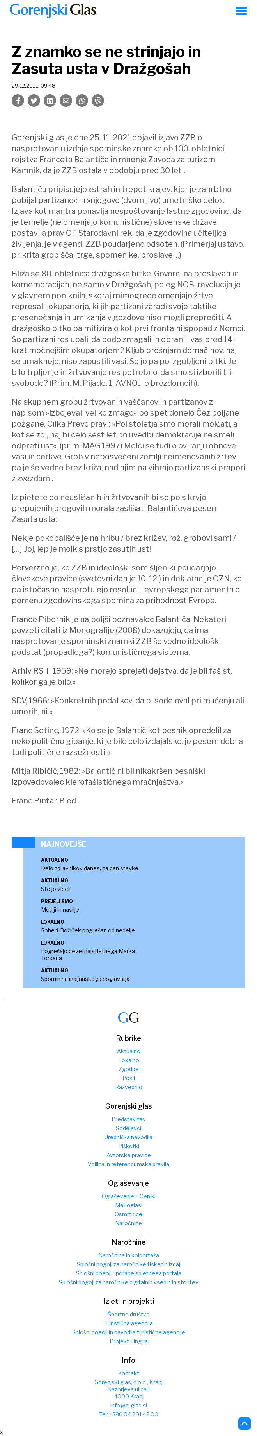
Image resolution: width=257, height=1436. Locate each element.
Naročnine (128, 1223)
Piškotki (128, 1146)
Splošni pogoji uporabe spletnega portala (128, 1273)
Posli (128, 1078)
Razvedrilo (128, 1087)
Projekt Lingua (129, 1341)
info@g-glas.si (128, 1405)
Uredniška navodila (128, 1137)
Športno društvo (129, 1314)
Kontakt (128, 1373)
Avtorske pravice (128, 1155)
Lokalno (128, 1060)
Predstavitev (129, 1119)
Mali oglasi (128, 1205)
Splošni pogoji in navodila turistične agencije (128, 1332)
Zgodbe (129, 1069)
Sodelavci (128, 1128)
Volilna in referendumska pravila (128, 1164)
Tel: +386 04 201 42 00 (128, 1414)
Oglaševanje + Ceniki (129, 1196)
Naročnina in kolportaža (128, 1255)
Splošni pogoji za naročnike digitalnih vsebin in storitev (129, 1282)
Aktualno (128, 1051)
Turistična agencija (129, 1323)
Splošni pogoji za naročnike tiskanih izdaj (128, 1264)
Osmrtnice (128, 1214)
